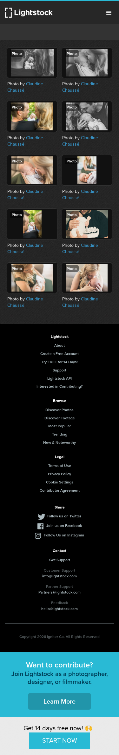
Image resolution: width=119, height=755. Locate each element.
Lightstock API (59, 378)
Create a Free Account (59, 353)
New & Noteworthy (59, 442)
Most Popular (59, 426)
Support (59, 370)
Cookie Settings (59, 482)
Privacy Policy (59, 473)
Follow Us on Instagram (64, 535)
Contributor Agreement (60, 490)
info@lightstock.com (59, 576)
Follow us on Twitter (64, 516)
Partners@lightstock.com (59, 592)
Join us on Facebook (64, 525)
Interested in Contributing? (59, 386)
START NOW (59, 740)
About (59, 345)
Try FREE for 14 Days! (60, 361)
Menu (109, 13)
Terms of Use (59, 465)
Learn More (59, 701)
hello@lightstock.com (59, 608)
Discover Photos (59, 409)
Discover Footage (59, 418)
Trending (59, 434)
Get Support (59, 559)
